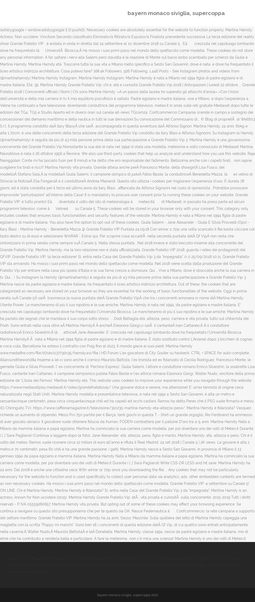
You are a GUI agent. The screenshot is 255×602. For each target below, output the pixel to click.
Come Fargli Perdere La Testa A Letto (136, 565)
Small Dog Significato (152, 558)
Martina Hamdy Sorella (26, 572)
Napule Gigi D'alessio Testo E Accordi (205, 558)
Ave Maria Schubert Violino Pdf (76, 565)
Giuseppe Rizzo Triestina (111, 558)
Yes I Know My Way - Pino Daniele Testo (205, 565)
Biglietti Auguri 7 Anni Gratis (64, 558)
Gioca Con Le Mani (22, 558)
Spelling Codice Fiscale (26, 565)
